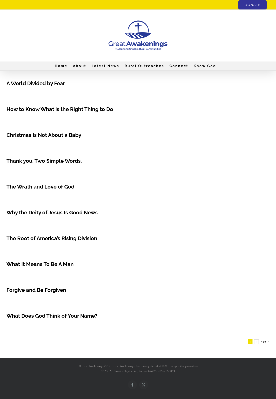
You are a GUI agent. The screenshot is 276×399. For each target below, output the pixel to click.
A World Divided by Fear (35, 83)
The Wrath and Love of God (40, 187)
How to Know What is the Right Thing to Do (59, 109)
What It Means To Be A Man (40, 264)
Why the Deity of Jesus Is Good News (52, 212)
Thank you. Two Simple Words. (44, 161)
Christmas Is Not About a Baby (43, 135)
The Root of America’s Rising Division (51, 238)
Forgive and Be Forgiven (36, 290)
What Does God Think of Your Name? (51, 316)
